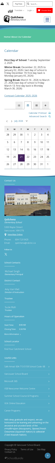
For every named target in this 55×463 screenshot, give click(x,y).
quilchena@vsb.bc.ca (25, 242)
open (27, 122)
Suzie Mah (10, 307)
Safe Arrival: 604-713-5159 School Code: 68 (26, 366)
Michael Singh (12, 271)
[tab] (19, 105)
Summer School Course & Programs (26, 396)
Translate (19, 10)
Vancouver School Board (26, 373)
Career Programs (26, 410)
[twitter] (7, 4)
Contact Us (10, 452)
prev (6, 121)
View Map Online (15, 234)
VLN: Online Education (26, 403)
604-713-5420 (21, 239)
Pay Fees (18, 4)
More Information (11, 334)
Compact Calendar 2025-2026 (20, 95)
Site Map (41, 449)
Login (30, 10)
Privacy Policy (11, 449)
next (11, 121)
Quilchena (17, 17)
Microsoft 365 (26, 381)
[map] (2, 4)
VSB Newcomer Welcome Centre (26, 388)
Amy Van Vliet (12, 289)
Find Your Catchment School (17, 349)
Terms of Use (27, 449)
